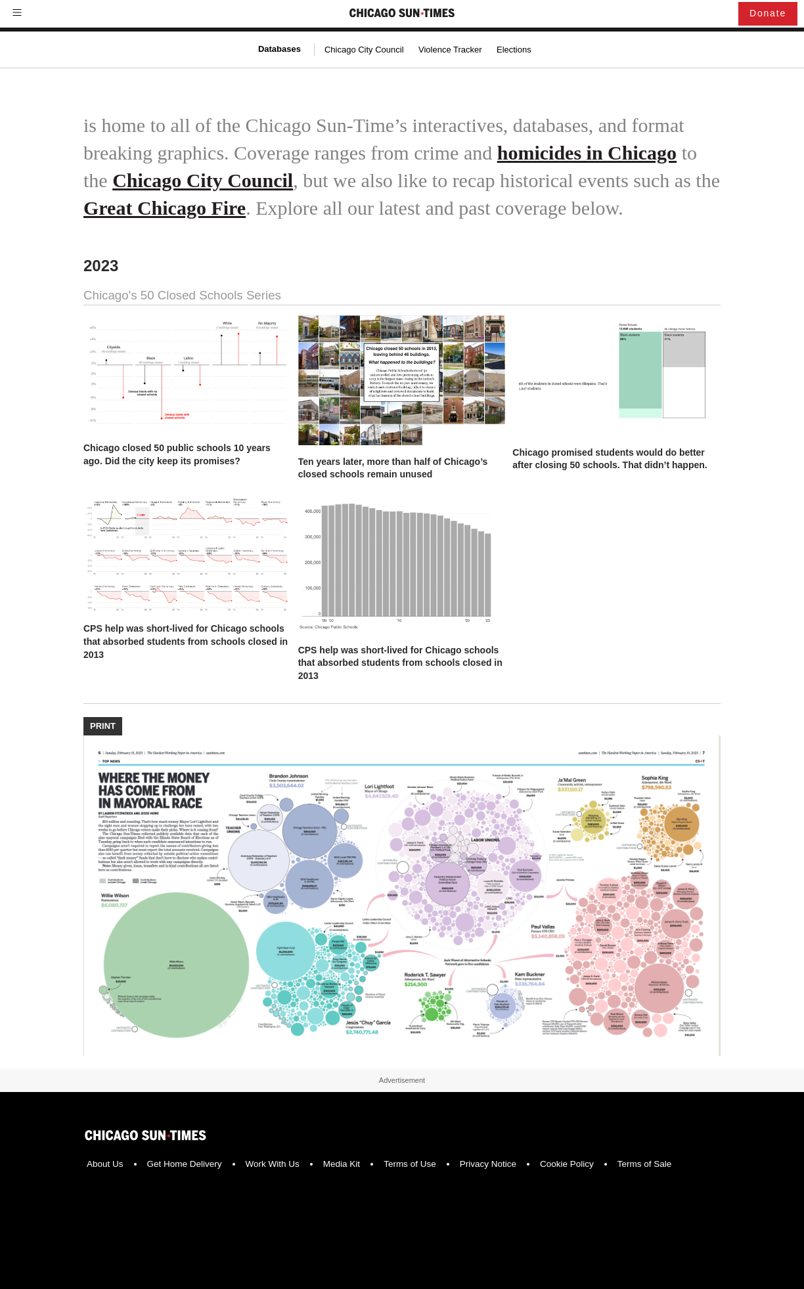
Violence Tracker (450, 50)
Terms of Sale (644, 1164)
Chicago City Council (364, 50)
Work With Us (273, 1164)
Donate (767, 13)
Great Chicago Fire (164, 208)
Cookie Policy (567, 1164)
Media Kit (341, 1164)
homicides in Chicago (587, 153)
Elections (514, 50)
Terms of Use (410, 1164)
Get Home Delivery (184, 1164)
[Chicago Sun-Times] (402, 14)
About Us (105, 1164)
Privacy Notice (488, 1164)
